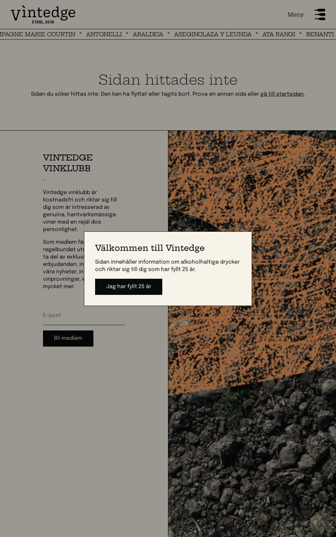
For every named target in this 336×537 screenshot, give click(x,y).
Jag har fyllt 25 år (128, 286)
